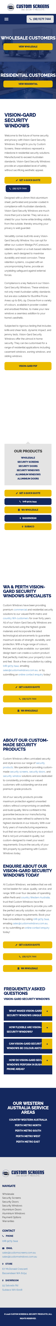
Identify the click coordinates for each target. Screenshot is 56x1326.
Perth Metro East (28, 1141)
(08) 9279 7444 (18, 188)
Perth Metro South (28, 1130)
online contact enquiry (31, 674)
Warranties (8, 1221)
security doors (37, 771)
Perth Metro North (28, 1125)
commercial (20, 609)
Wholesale (28, 457)
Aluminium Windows (28, 474)
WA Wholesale (28, 510)
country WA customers (16, 618)
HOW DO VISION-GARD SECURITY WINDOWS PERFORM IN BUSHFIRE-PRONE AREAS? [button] (27, 1065)
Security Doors (28, 466)
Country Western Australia (28, 1119)
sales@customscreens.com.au (19, 1252)
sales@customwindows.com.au (20, 670)
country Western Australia (35, 897)
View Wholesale (28, 47)
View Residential (28, 84)
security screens (19, 771)
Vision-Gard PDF (28, 366)
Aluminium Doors (28, 478)
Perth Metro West (28, 1136)
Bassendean (28, 518)
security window (12, 776)
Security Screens (28, 462)
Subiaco (28, 526)
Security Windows (28, 470)
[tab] (28, 1013)
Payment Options (11, 1217)
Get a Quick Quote (28, 180)
